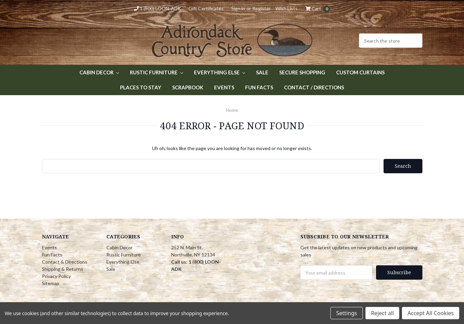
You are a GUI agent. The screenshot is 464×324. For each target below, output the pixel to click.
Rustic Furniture (156, 72)
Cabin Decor (99, 72)
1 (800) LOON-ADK (157, 8)
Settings (346, 313)
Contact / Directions (314, 87)
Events (224, 87)
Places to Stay (140, 87)
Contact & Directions (64, 262)
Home (232, 110)
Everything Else (219, 72)
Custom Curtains (360, 72)
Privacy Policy (56, 276)
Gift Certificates (206, 8)
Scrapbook (187, 87)
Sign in (238, 8)
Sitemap (50, 283)
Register (261, 8)
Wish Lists (286, 8)
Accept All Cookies (430, 313)
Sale (262, 72)
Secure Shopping (302, 72)
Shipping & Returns (62, 269)
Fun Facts (259, 87)
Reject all (382, 313)
